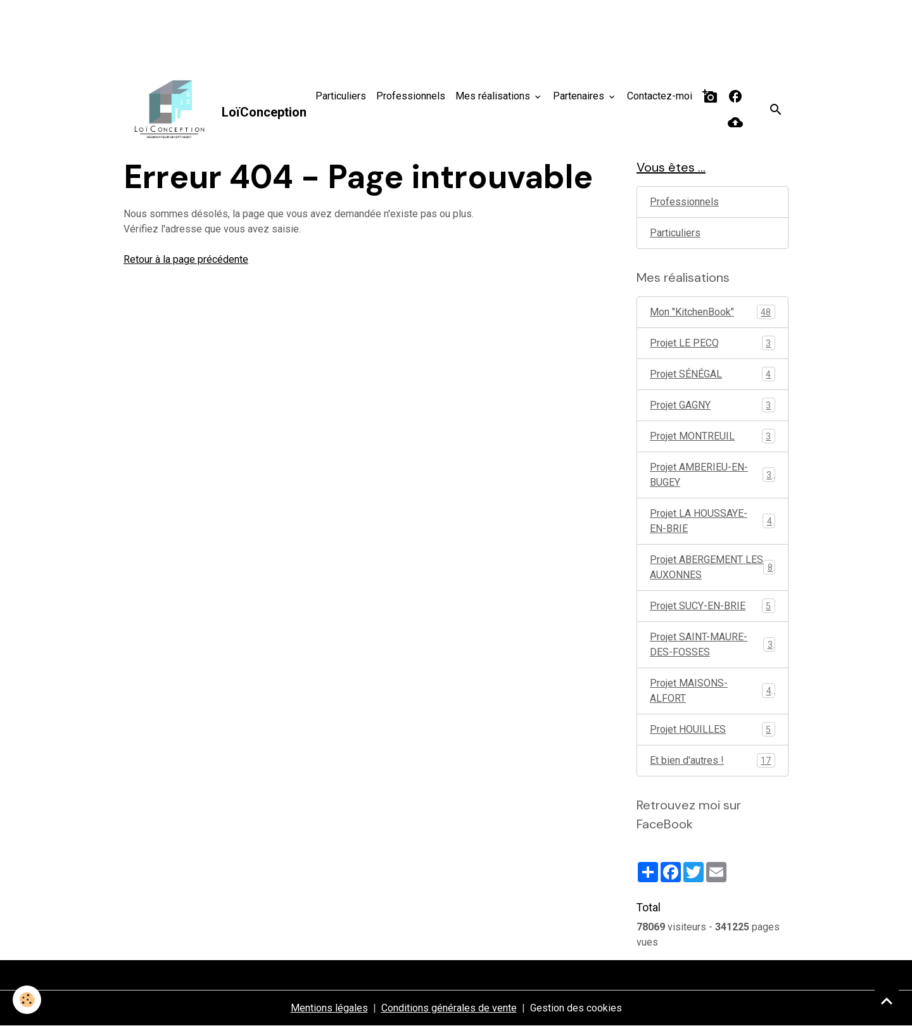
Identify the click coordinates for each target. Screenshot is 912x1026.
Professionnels (410, 96)
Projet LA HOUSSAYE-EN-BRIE (712, 521)
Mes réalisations (494, 96)
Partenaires (580, 96)
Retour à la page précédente (186, 259)
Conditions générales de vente (449, 1008)
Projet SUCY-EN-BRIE (712, 605)
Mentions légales (329, 1008)
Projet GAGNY (712, 405)
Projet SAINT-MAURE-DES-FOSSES (712, 644)
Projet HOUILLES (712, 729)
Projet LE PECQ (712, 343)
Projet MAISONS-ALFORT (712, 690)
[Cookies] (27, 999)
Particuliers (340, 96)
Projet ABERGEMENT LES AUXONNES (712, 567)
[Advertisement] (230, 28)
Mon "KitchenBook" (712, 312)
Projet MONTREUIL (712, 436)
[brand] (211, 110)
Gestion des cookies (576, 1008)
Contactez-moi (659, 96)
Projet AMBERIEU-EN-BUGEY (712, 474)
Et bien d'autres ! (712, 760)
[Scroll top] (886, 1000)
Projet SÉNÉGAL (712, 374)
